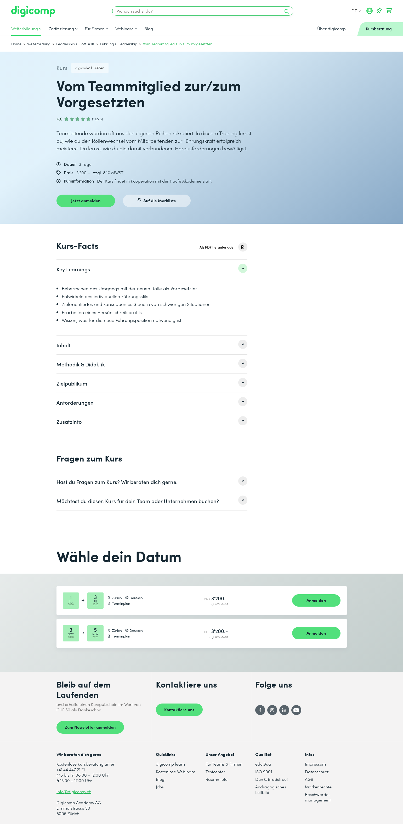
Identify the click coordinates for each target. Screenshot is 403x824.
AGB (309, 779)
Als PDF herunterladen (218, 247)
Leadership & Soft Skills (75, 43)
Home (16, 43)
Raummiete (217, 779)
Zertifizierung (61, 28)
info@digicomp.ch (73, 791)
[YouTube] (296, 710)
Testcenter (215, 771)
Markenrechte (318, 786)
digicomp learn (170, 764)
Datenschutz (317, 771)
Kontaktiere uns (179, 709)
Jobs (160, 786)
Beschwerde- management (318, 797)
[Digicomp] (33, 11)
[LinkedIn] (284, 710)
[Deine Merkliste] (379, 11)
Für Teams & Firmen (224, 764)
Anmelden (316, 600)
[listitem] (151, 269)
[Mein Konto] (369, 12)
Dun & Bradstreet (271, 779)
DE (356, 10)
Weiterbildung (24, 28)
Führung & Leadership (118, 43)
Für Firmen (95, 28)
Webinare (124, 28)
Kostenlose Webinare (175, 771)
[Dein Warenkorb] (389, 11)
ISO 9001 (263, 771)
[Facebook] (260, 710)
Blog (148, 28)
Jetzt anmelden (85, 200)
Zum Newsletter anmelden (90, 727)
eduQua (263, 764)
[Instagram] (272, 710)
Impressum (315, 764)
